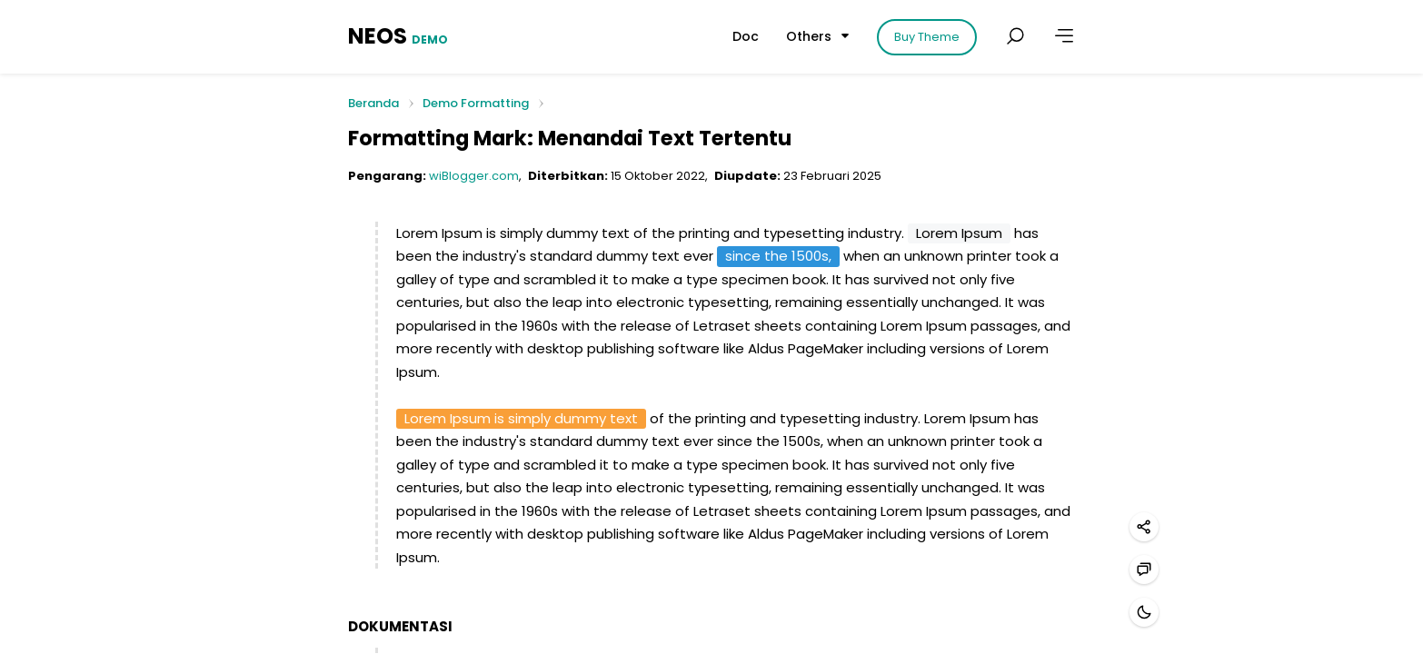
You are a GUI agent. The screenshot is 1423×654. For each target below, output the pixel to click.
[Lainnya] (1064, 36)
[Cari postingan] (1015, 36)
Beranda (373, 104)
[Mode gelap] (1144, 612)
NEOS (398, 36)
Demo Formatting (476, 103)
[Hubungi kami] (1144, 569)
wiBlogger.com (474, 175)
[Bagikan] (1144, 526)
